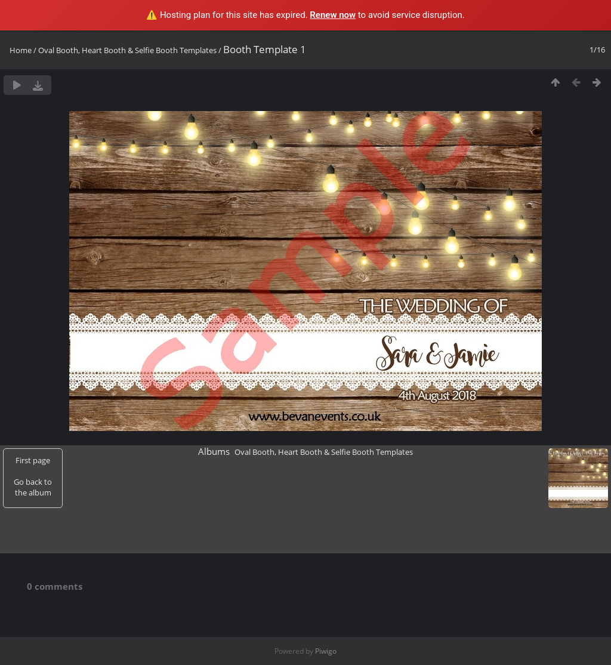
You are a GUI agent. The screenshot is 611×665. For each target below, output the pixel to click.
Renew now (333, 15)
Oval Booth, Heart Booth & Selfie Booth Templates (127, 50)
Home (21, 50)
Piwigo (326, 651)
